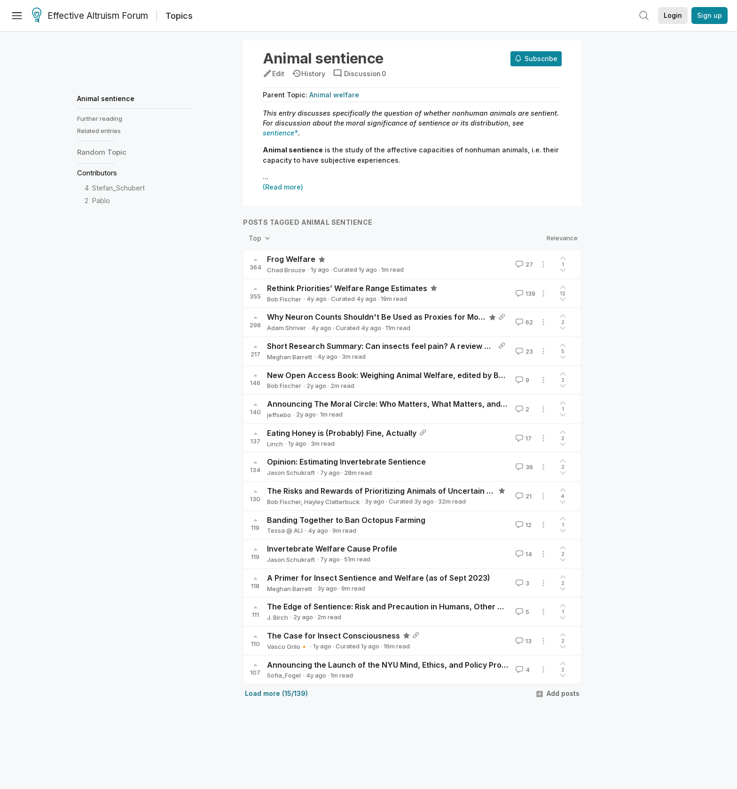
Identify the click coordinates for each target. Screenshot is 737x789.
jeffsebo (279, 414)
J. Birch (277, 617)
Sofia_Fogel (284, 675)
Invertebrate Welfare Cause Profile (332, 548)
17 (523, 438)
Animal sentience (105, 99)
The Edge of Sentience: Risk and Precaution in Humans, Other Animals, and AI (411, 606)
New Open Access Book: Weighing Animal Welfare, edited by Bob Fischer (402, 375)
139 (524, 293)
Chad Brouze (286, 270)
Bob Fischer (284, 299)
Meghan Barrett (289, 357)
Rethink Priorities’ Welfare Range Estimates (347, 288)
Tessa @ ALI (285, 530)
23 (523, 351)
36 (523, 467)
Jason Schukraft (291, 472)
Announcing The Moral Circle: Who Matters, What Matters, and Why (393, 404)
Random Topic (101, 152)
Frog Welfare (291, 259)
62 (523, 322)
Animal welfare (334, 95)
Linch (275, 444)
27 (523, 264)
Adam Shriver (286, 327)
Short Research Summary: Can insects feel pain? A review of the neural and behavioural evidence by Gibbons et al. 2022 (490, 346)
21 (523, 496)
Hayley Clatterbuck (332, 501)
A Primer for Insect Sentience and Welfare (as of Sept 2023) (378, 578)
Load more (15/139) (276, 693)
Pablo (101, 201)
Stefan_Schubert (118, 188)
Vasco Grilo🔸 (287, 646)
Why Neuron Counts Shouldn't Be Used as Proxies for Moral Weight (391, 317)
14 (523, 554)
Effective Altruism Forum (90, 16)
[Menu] (17, 15)
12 (523, 525)
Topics (179, 16)
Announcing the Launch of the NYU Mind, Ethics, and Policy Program (394, 665)
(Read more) (283, 187)
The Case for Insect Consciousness (333, 635)
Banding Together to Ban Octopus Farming (346, 520)
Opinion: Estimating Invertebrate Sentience (346, 461)
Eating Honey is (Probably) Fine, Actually (341, 433)
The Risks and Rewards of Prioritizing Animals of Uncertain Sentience (395, 491)
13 (523, 641)
